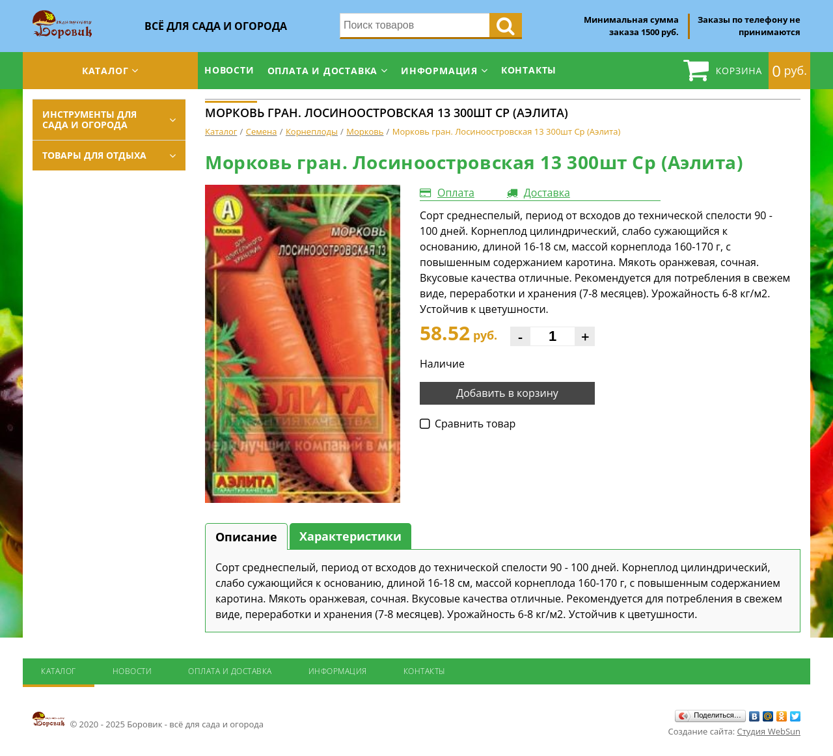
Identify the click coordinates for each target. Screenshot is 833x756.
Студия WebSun (768, 731)
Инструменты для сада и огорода (89, 119)
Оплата (455, 192)
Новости (229, 70)
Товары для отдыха (94, 155)
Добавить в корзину (507, 393)
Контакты (528, 70)
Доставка (547, 192)
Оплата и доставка (322, 70)
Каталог (105, 70)
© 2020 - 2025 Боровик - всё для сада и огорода (148, 720)
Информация (439, 70)
